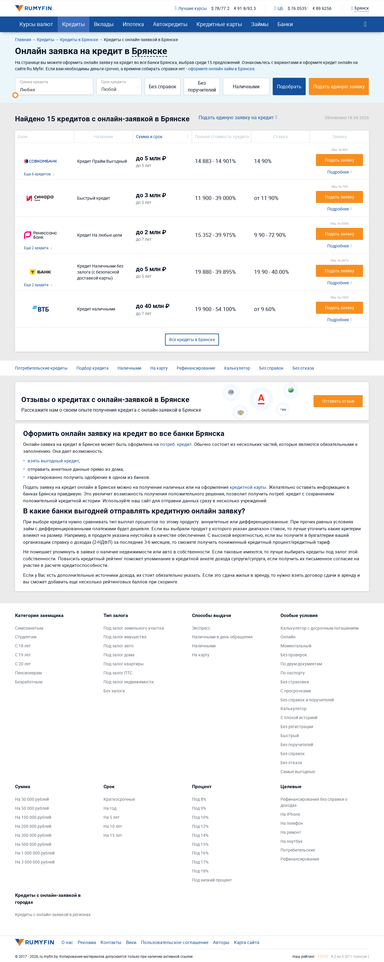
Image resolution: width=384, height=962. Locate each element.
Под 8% (199, 799)
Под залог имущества (125, 637)
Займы (259, 24)
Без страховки (294, 682)
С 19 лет (23, 655)
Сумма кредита (34, 81)
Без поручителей (202, 86)
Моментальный (295, 646)
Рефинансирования (299, 859)
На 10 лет (113, 826)
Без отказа (303, 368)
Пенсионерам (28, 673)
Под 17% (200, 862)
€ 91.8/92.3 (245, 8)
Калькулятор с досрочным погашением (319, 628)
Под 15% (200, 844)
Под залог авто (119, 646)
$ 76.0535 (297, 8)
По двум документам (301, 664)
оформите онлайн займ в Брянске (221, 68)
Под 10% (200, 817)
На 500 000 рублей (33, 844)
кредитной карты (248, 487)
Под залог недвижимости (129, 682)
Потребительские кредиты (41, 368)
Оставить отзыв (338, 401)
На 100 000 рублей (33, 817)
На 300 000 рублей (33, 835)
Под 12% (200, 826)
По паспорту (292, 673)
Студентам (25, 637)
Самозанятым (29, 628)
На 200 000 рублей (33, 826)
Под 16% (200, 853)
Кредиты (73, 24)
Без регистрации (296, 726)
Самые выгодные (297, 771)
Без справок (162, 86)
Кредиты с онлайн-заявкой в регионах (53, 914)
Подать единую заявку (339, 86)
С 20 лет (23, 664)
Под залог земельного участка (134, 628)
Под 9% (199, 808)
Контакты (111, 942)
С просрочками (295, 691)
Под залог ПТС (118, 673)
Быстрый (289, 735)
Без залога (114, 691)
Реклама (87, 942)
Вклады (104, 24)
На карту (159, 368)
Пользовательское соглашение (174, 942)
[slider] (15, 95)
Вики (131, 942)
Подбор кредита (92, 368)
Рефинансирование (196, 368)
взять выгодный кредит (53, 461)
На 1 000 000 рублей (35, 853)
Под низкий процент (212, 880)
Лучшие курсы (190, 8)
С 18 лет (23, 646)
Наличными (246, 86)
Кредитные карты (219, 24)
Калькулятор (237, 368)
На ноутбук (291, 841)
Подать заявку (339, 160)
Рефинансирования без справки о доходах (313, 802)
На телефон (291, 823)
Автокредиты (170, 24)
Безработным (28, 682)
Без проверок (293, 655)
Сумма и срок (149, 136)
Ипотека (133, 24)
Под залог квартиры (124, 664)
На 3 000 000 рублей (35, 862)
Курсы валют (36, 24)
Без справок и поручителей (307, 700)
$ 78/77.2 (220, 8)
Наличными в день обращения (222, 637)
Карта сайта (246, 942)
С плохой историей (298, 717)
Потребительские (297, 850)
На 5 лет (112, 817)
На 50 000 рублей (32, 808)
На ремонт (290, 832)
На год (110, 808)
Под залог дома (119, 655)
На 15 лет (113, 835)
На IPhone (290, 814)
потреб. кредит (176, 444)
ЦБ (278, 8)
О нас (67, 942)
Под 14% (200, 835)
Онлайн (288, 637)
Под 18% (200, 871)
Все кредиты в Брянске (192, 339)
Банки (285, 24)
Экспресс (201, 628)
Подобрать (289, 86)
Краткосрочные (119, 799)
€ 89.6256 (322, 8)
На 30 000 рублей (32, 799)
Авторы (221, 942)
